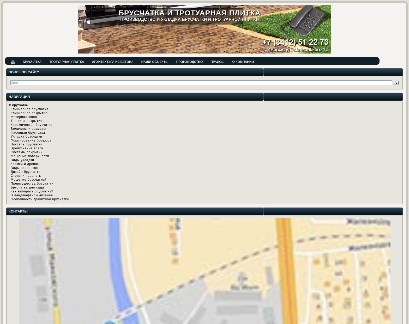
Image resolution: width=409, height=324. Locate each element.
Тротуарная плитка (66, 62)
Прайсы (217, 62)
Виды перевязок (24, 168)
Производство (189, 62)
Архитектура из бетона (112, 62)
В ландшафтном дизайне (32, 195)
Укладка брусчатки (26, 136)
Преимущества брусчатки (32, 183)
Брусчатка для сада (27, 187)
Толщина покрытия (26, 121)
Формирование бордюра (31, 140)
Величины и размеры (28, 129)
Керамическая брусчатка (31, 125)
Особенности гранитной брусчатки (40, 199)
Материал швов (24, 117)
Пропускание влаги (27, 148)
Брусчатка (32, 62)
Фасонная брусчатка (28, 132)
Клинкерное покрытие (29, 113)
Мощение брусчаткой (28, 179)
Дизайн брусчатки (26, 172)
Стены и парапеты (26, 176)
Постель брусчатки (27, 144)
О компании (243, 62)
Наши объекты (155, 62)
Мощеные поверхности (30, 156)
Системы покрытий (27, 152)
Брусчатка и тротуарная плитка (190, 13)
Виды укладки (22, 160)
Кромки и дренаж (25, 164)
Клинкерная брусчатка (30, 109)
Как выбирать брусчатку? (32, 191)
